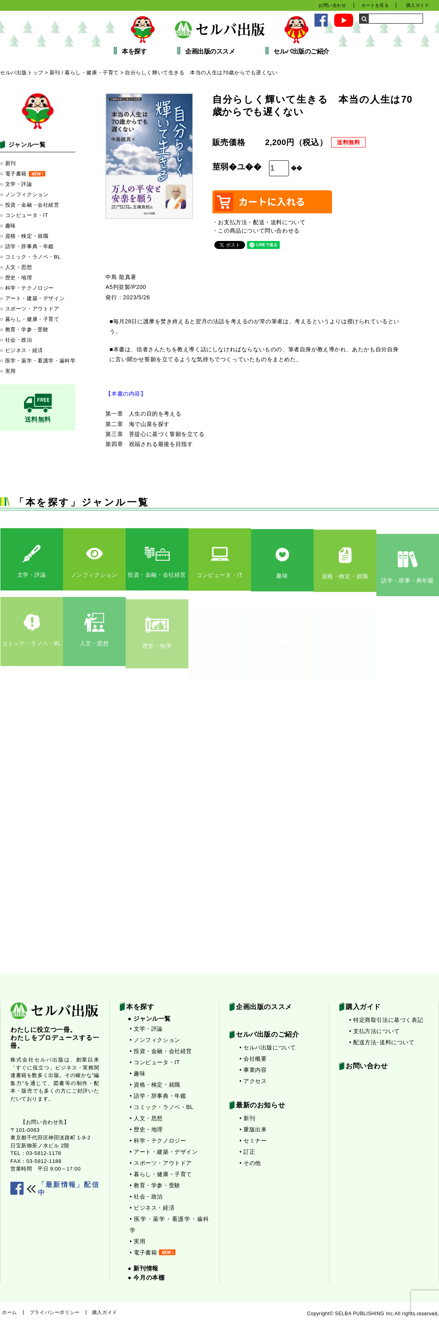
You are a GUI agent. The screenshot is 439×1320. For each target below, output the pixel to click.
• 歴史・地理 (146, 1129)
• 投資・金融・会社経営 (161, 1051)
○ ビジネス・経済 (21, 350)
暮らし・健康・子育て (92, 73)
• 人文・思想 (146, 1118)
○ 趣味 (8, 226)
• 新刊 (247, 1118)
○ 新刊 (8, 163)
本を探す (134, 51)
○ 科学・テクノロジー (27, 288)
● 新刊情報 (143, 1268)
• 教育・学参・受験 (155, 1185)
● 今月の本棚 (146, 1277)
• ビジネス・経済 (152, 1208)
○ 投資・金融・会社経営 (29, 205)
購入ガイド (417, 5)
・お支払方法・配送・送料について (259, 222)
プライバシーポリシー (55, 1312)
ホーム (9, 1312)
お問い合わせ (332, 5)
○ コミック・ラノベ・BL (30, 257)
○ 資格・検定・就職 (24, 236)
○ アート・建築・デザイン (32, 298)
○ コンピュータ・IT (24, 215)
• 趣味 (137, 1073)
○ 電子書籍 (22, 174)
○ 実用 (8, 371)
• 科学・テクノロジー (158, 1140)
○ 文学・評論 (16, 184)
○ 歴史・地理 (16, 278)
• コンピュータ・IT (155, 1062)
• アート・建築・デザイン (164, 1152)
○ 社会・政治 (16, 340)
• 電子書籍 (153, 1252)
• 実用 (137, 1241)
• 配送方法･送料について (382, 1042)
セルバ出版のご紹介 (301, 51)
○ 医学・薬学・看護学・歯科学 (37, 361)
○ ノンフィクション (24, 194)
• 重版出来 (253, 1129)
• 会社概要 (253, 1058)
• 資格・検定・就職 (155, 1084)
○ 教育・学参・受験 (24, 329)
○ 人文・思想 (16, 267)
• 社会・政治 (146, 1196)
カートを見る (375, 5)
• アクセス (253, 1081)
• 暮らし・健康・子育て (161, 1174)
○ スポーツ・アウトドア (29, 309)
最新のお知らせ (260, 1105)
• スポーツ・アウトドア (161, 1163)
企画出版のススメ (210, 51)
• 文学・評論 (146, 1028)
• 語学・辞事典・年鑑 (158, 1096)
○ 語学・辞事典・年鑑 (27, 246)
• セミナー (253, 1140)
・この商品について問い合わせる (256, 230)
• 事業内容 (253, 1070)
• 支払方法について (374, 1031)
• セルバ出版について (267, 1047)
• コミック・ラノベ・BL (162, 1107)
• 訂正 (247, 1152)
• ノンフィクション (155, 1040)
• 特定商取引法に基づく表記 (386, 1020)
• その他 (250, 1163)
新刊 (54, 73)
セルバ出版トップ (22, 73)
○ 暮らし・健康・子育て (29, 319)
